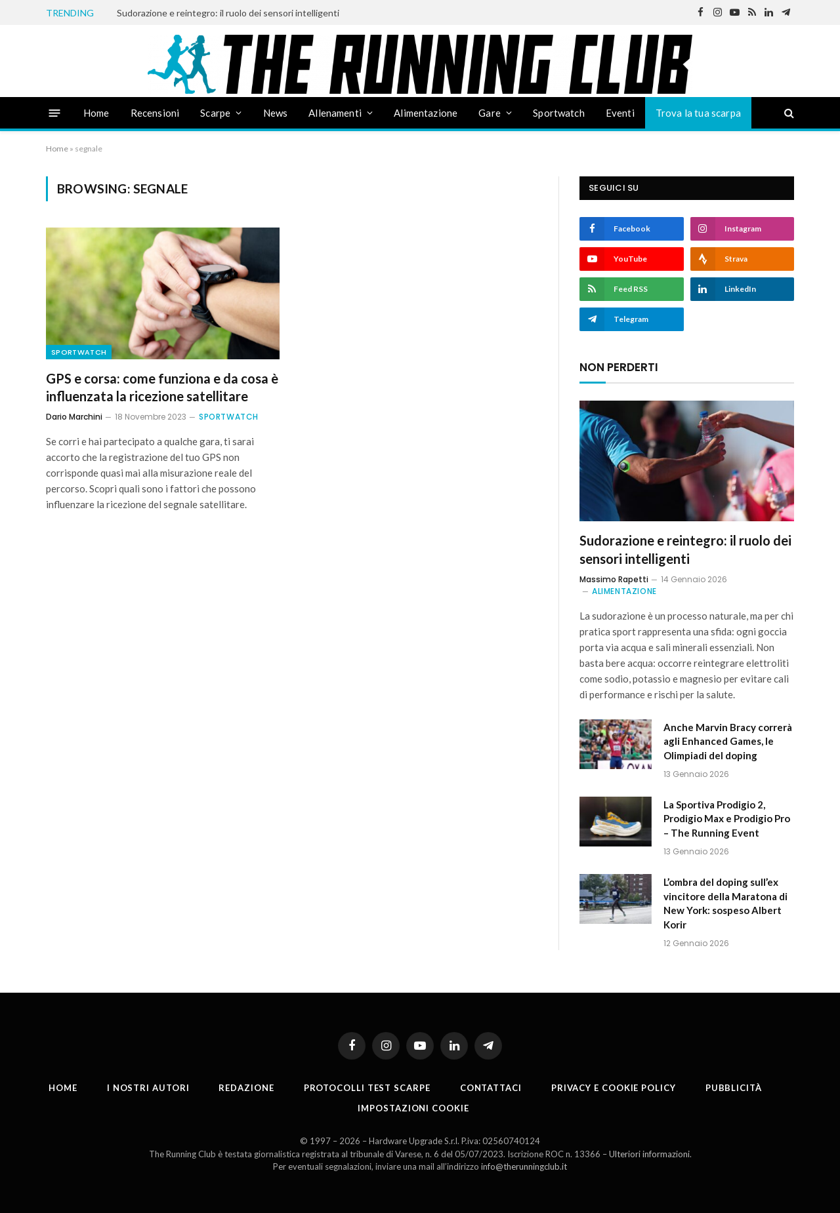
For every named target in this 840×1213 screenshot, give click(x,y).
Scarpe (215, 113)
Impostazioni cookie (413, 1108)
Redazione (246, 1088)
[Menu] (54, 112)
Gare (489, 113)
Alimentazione (425, 113)
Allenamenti (335, 113)
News (275, 113)
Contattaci (491, 1088)
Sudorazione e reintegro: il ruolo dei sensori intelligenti (228, 12)
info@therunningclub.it (524, 1166)
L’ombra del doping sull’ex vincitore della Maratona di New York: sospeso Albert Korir (725, 903)
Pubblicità (733, 1088)
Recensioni (155, 113)
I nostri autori (148, 1088)
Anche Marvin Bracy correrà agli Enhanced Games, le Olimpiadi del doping (727, 741)
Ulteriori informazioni (649, 1154)
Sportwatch (559, 113)
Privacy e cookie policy (613, 1088)
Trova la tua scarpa (698, 113)
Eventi (620, 113)
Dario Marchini (74, 416)
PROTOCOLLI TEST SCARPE (367, 1088)
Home (96, 113)
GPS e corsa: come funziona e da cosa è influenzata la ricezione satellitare (162, 387)
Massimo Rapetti (613, 579)
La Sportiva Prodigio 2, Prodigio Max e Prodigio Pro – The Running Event (726, 819)
